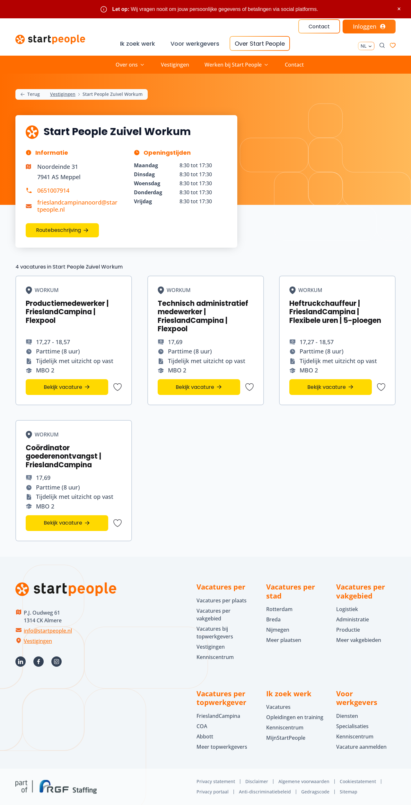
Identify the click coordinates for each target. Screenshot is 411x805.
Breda (273, 619)
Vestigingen (175, 64)
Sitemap (348, 792)
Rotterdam (279, 609)
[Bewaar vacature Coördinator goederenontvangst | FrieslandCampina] (117, 523)
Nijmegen (277, 629)
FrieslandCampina (218, 715)
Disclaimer (256, 781)
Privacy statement (216, 781)
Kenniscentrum (215, 657)
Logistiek (347, 609)
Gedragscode (315, 792)
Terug (30, 94)
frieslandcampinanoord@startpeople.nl (77, 205)
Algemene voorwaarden (303, 781)
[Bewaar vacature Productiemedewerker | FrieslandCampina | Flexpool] (117, 387)
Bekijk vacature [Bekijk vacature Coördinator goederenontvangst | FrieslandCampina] (63, 523)
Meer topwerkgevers (222, 746)
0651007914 (53, 190)
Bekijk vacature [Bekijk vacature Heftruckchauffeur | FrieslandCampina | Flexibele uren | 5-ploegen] (327, 386)
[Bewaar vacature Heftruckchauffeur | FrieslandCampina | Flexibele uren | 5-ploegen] (381, 387)
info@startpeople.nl (48, 630)
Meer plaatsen (283, 640)
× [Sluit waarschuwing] (399, 9)
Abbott (205, 736)
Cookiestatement (358, 781)
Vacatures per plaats (222, 600)
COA (202, 726)
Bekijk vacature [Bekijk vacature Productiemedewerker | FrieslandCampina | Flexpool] (63, 386)
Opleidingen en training (294, 717)
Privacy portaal (213, 792)
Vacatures (278, 706)
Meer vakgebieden (358, 640)
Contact (319, 26)
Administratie (352, 619)
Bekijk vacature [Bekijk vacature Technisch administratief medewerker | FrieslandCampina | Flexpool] (195, 386)
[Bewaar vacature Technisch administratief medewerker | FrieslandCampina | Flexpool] (249, 387)
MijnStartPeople (285, 737)
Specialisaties (352, 726)
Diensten (347, 715)
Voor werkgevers (195, 44)
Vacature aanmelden (361, 746)
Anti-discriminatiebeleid (265, 792)
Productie (348, 629)
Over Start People (260, 44)
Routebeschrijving (58, 230)
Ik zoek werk (137, 44)
